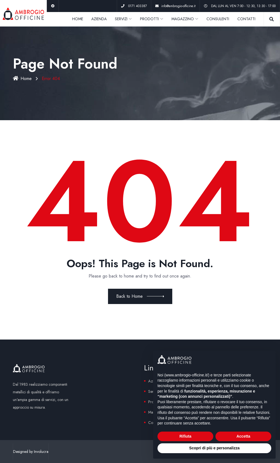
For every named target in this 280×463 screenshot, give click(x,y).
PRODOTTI (149, 19)
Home (22, 78)
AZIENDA (99, 19)
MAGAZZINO (182, 19)
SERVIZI (121, 19)
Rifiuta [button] (185, 436)
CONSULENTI (217, 19)
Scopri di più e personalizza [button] (214, 448)
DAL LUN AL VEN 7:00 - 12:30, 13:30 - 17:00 (243, 6)
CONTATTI (246, 19)
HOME (77, 19)
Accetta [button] (243, 436)
